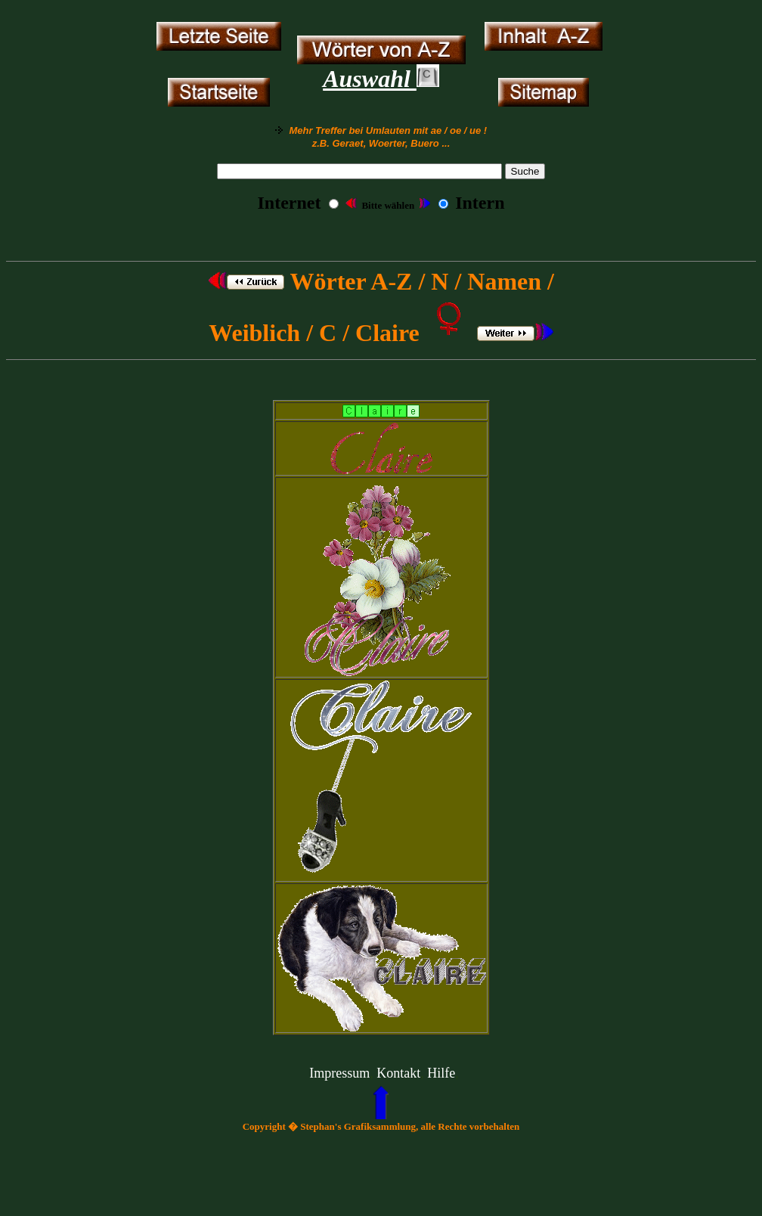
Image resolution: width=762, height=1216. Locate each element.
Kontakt (398, 1073)
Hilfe (441, 1073)
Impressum (339, 1073)
